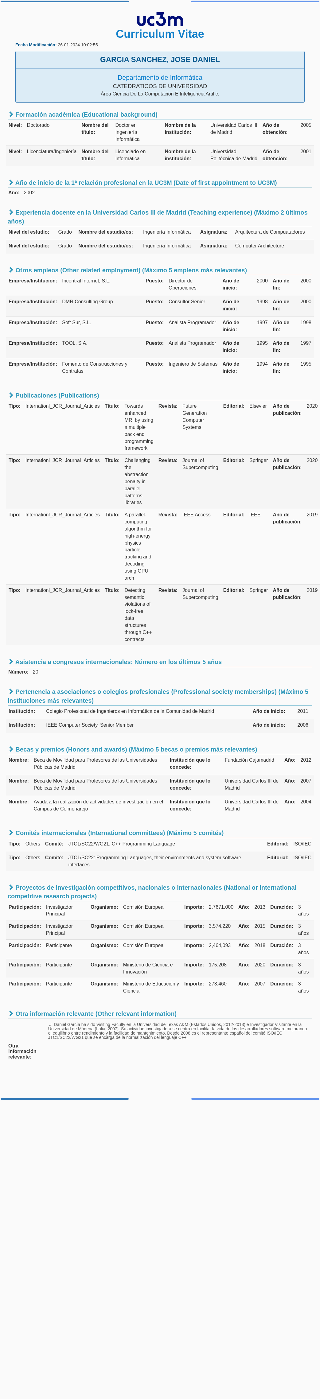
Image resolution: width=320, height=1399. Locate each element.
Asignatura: (214, 232)
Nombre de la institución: (180, 128)
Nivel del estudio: (29, 232)
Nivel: (15, 125)
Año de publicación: (287, 409)
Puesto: (155, 280)
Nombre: (19, 760)
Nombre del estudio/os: (105, 232)
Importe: (194, 907)
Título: (112, 406)
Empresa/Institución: (33, 280)
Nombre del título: (94, 128)
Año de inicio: (231, 284)
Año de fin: (281, 284)
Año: (289, 760)
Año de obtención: (275, 128)
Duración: (281, 907)
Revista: (168, 406)
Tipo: (15, 406)
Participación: (25, 907)
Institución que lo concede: (190, 763)
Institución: (22, 711)
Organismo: (104, 907)
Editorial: (233, 406)
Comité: (54, 843)
